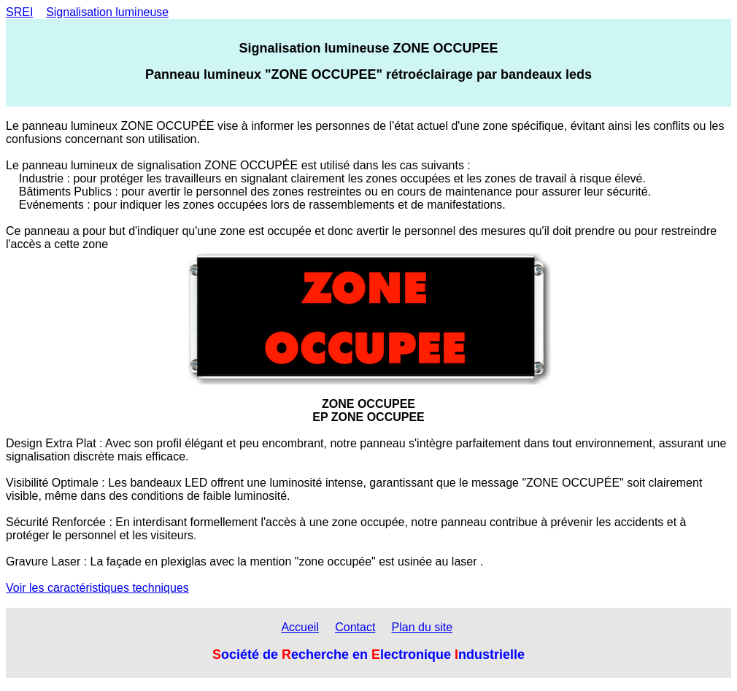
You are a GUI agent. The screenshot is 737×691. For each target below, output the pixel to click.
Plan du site (422, 627)
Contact (355, 627)
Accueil (300, 627)
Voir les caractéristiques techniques (97, 588)
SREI (19, 12)
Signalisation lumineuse (107, 12)
